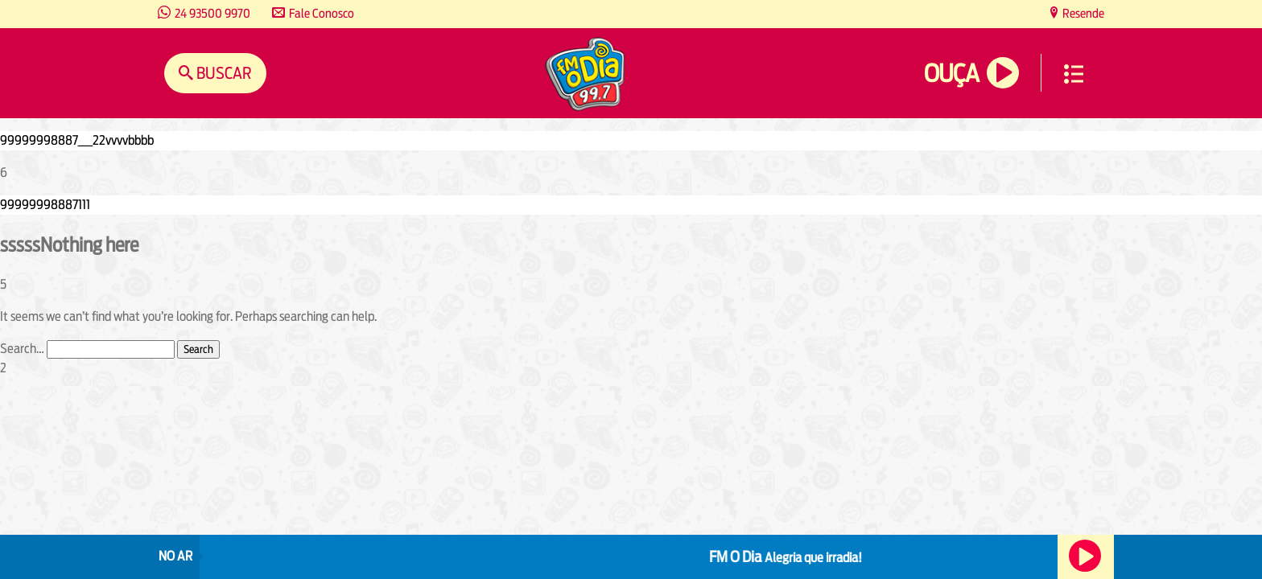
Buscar (222, 73)
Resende (1082, 13)
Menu (1074, 74)
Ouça (951, 74)
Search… (22, 348)
